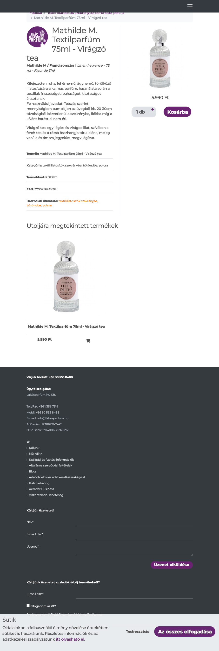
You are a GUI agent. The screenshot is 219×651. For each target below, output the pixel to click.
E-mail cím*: (35, 534)
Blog (32, 471)
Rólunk (34, 448)
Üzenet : (33, 546)
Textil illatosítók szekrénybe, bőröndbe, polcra (85, 13)
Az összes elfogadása (185, 632)
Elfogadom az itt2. (42, 606)
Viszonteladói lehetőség (46, 495)
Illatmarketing (39, 483)
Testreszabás (137, 631)
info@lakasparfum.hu (52, 418)
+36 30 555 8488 (61, 377)
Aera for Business (41, 489)
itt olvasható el (70, 639)
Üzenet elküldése (171, 564)
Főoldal (35, 13)
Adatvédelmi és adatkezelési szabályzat (57, 477)
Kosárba (177, 112)
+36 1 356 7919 (48, 406)
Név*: (30, 522)
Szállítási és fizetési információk (51, 459)
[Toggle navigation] (190, 6)
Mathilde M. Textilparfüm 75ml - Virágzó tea (66, 326)
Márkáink (35, 453)
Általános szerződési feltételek (50, 465)
